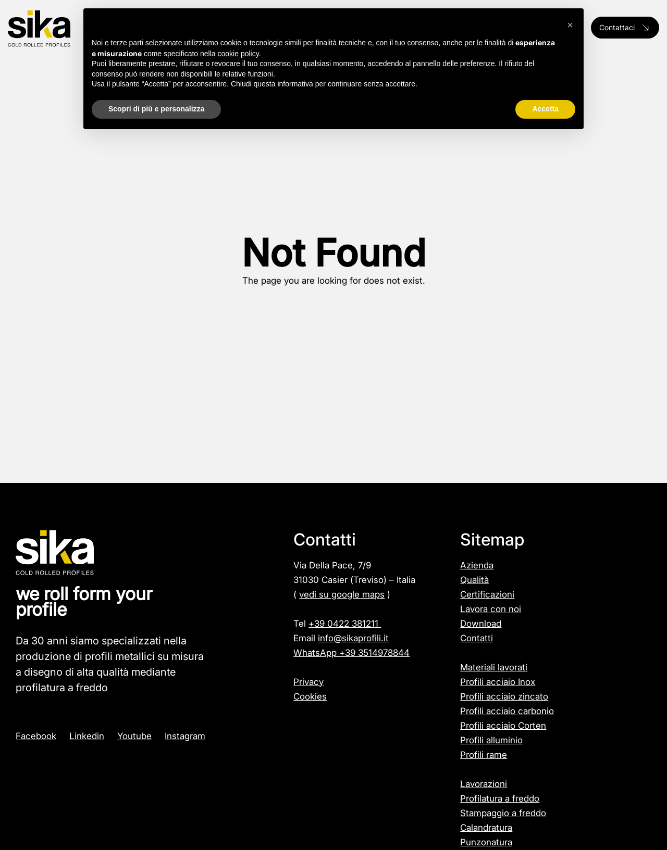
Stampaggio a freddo (503, 813)
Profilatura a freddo (499, 798)
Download (480, 623)
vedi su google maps (342, 594)
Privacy (308, 682)
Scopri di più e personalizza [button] (156, 109)
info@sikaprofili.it (353, 638)
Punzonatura (486, 842)
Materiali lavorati (493, 667)
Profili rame (483, 755)
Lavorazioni (483, 784)
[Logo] (60, 28)
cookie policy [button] (238, 53)
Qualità (474, 580)
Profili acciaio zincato (504, 696)
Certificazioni (487, 594)
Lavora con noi (490, 609)
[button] (570, 25)
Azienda (476, 565)
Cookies (310, 696)
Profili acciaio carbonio (507, 711)
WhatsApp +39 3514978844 (351, 653)
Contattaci (625, 27)
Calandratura (486, 827)
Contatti (476, 638)
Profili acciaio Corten (503, 725)
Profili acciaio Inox (497, 682)
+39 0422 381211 (344, 623)
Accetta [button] (545, 109)
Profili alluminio (491, 740)
